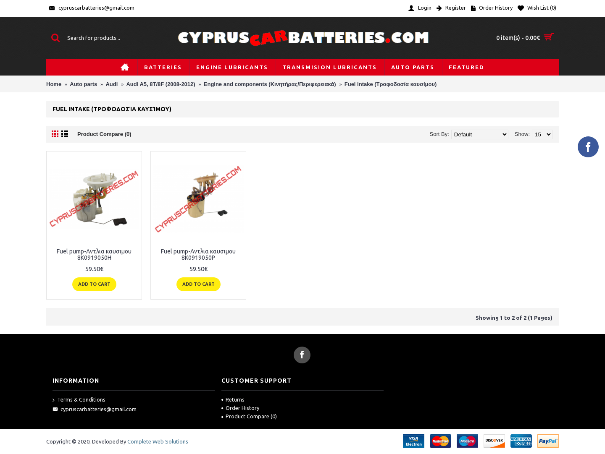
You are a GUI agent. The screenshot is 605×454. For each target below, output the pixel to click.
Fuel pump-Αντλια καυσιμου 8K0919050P (198, 254)
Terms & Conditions (79, 400)
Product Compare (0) (104, 134)
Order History (240, 408)
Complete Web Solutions (157, 441)
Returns (233, 399)
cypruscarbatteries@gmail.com (95, 409)
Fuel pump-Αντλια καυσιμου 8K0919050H (94, 254)
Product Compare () (249, 416)
